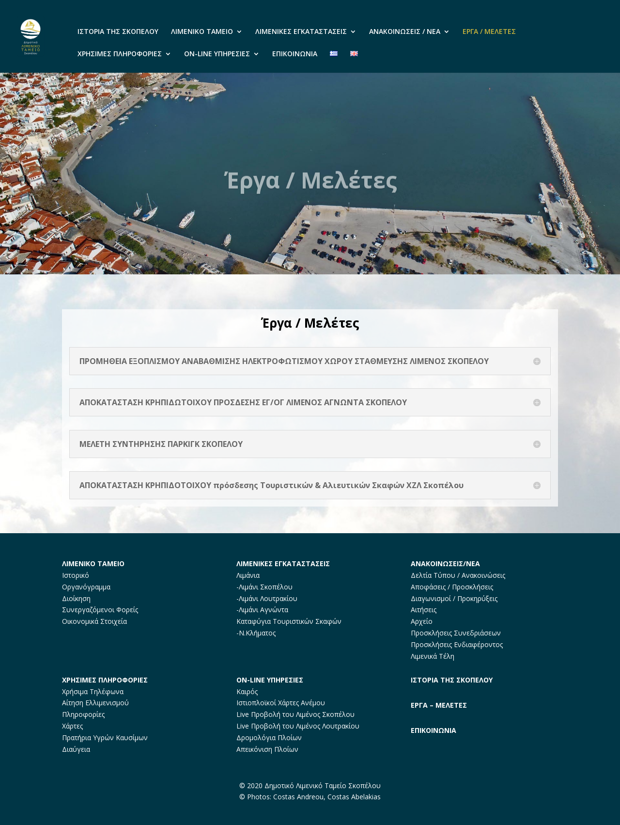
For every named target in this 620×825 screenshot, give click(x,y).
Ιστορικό (75, 575)
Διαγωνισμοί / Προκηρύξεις (454, 598)
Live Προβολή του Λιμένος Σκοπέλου (295, 714)
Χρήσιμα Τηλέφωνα (93, 691)
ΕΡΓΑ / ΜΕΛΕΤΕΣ (489, 32)
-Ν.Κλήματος (256, 632)
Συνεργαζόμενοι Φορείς (100, 609)
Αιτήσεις (423, 609)
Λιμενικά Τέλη (432, 656)
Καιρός (247, 691)
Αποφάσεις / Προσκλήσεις (452, 586)
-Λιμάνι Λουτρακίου (266, 598)
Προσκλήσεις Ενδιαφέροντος (457, 644)
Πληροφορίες (83, 714)
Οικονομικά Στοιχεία (94, 621)
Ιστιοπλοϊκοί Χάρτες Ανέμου (280, 702)
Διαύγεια (76, 749)
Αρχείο (422, 621)
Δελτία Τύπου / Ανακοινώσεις (458, 575)
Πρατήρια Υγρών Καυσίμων (105, 737)
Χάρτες (72, 725)
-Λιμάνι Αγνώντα (262, 609)
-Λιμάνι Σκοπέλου (264, 586)
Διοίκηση (76, 598)
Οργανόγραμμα (86, 586)
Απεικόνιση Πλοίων (267, 749)
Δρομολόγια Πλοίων (269, 737)
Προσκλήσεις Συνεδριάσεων (456, 632)
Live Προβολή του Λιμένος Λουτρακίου (297, 725)
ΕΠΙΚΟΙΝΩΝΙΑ (294, 54)
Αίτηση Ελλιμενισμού (95, 702)
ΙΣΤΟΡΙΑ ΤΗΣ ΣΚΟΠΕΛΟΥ (118, 32)
